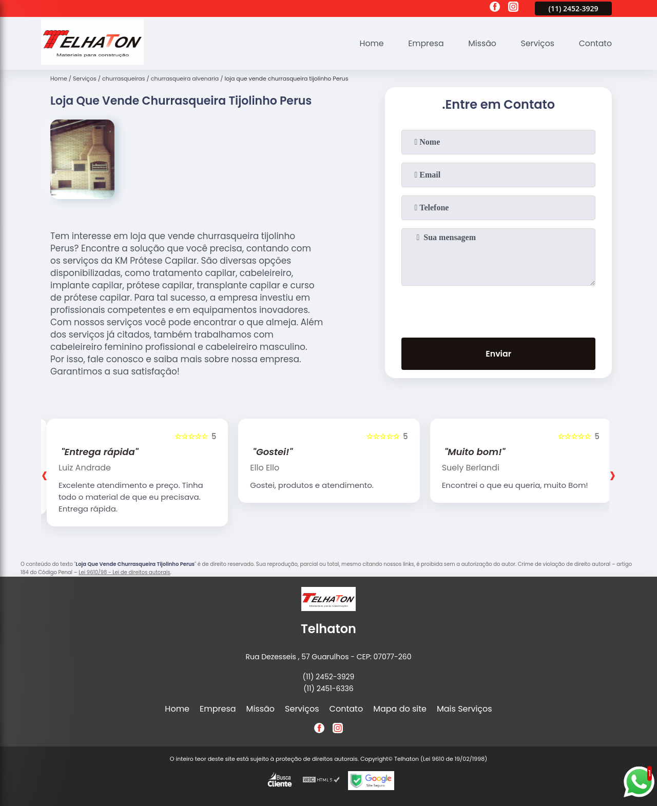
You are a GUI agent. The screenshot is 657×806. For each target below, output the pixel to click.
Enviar (498, 354)
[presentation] (498, 309)
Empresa (423, 43)
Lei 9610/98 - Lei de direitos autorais (124, 572)
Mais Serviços (464, 709)
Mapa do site (400, 709)
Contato (595, 43)
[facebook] (495, 8)
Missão (480, 43)
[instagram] (513, 8)
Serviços (536, 43)
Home (368, 43)
